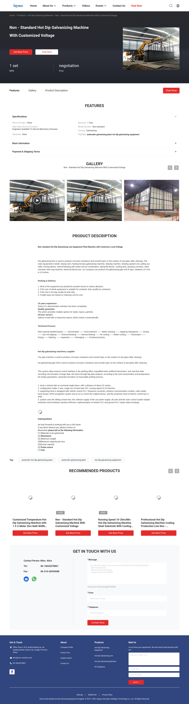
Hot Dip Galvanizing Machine (40, 15)
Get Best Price (21, 52)
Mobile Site (92, 695)
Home (12, 15)
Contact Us (64, 663)
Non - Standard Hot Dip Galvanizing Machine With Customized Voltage (70, 523)
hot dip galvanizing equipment (108, 460)
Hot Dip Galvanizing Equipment (102, 649)
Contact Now (97, 622)
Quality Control (66, 658)
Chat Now (47, 52)
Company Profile (66, 647)
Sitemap (80, 695)
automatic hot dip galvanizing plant (37, 460)
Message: (93, 560)
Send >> (136, 682)
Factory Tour (65, 653)
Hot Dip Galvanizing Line (104, 656)
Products (22, 15)
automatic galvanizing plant (73, 460)
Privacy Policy (107, 695)
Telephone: (93, 607)
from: (91, 593)
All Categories (100, 667)
